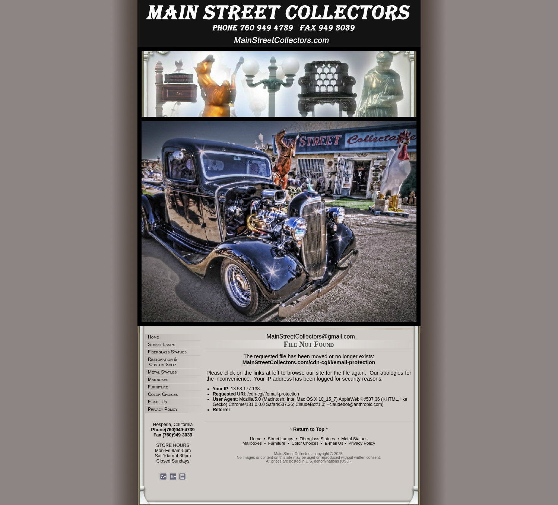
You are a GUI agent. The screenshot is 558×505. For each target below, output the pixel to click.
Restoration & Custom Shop (162, 362)
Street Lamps (161, 344)
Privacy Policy (162, 409)
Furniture (158, 387)
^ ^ (308, 429)
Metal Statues (162, 372)
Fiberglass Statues (167, 352)
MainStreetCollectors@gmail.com (310, 336)
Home (153, 337)
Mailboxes (158, 379)
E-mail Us (157, 401)
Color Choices (163, 394)
